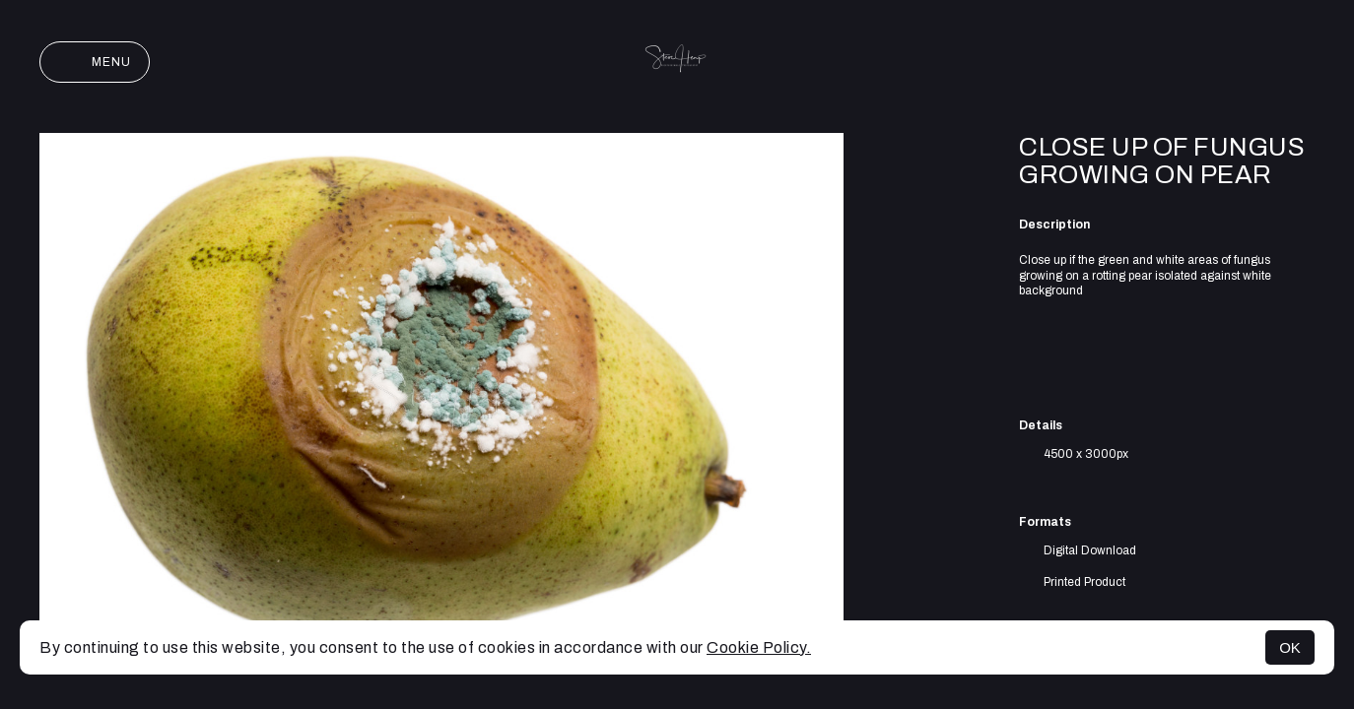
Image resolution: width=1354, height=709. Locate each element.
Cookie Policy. (759, 647)
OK (1290, 647)
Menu (94, 62)
